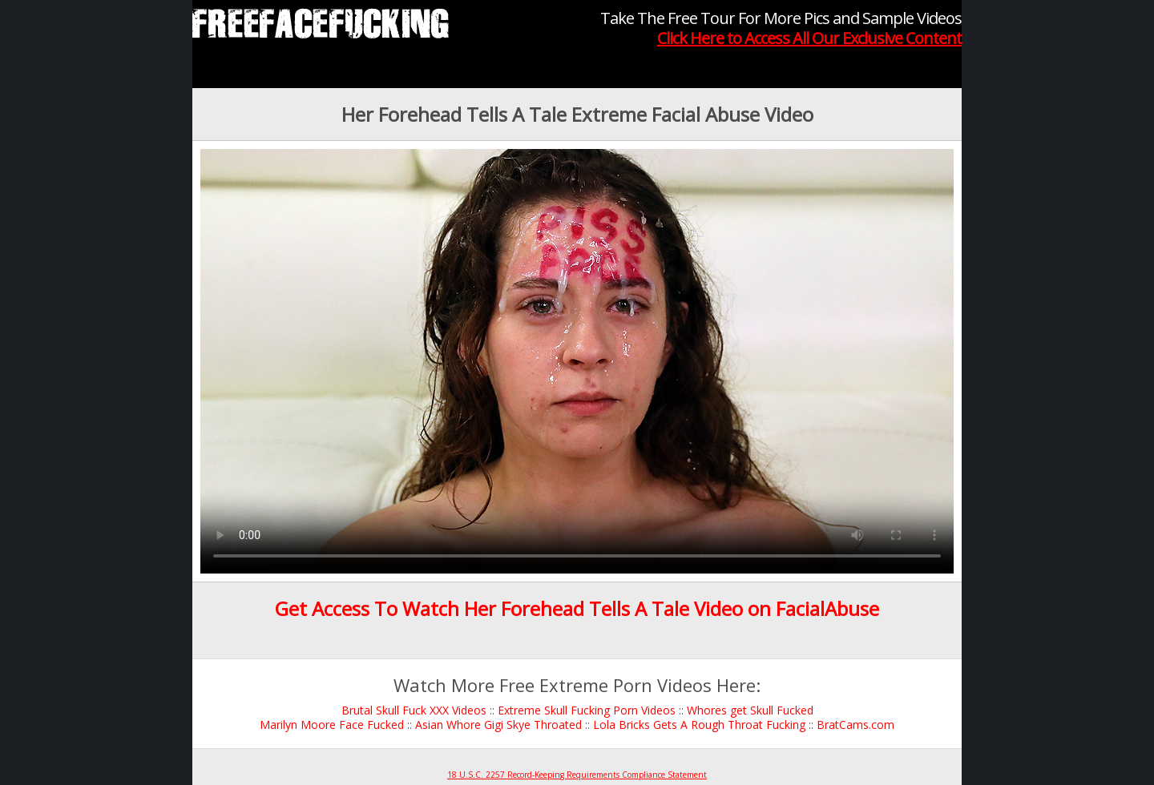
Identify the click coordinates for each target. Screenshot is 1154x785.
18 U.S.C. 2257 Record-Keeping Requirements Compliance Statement (577, 774)
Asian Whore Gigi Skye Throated (498, 724)
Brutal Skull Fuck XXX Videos (413, 710)
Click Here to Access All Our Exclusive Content (809, 38)
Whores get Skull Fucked (750, 710)
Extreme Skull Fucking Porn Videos (587, 710)
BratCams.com (855, 724)
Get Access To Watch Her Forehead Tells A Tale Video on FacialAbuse (577, 608)
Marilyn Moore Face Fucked (332, 724)
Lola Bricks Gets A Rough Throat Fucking (699, 724)
